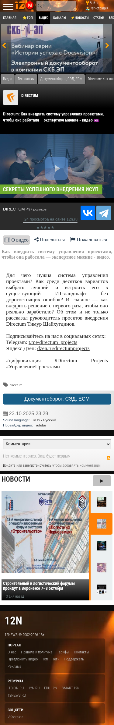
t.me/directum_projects (53, 342)
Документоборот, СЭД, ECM (56, 399)
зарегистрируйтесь (37, 465)
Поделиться (49, 239)
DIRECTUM (29, 95)
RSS (108, 458)
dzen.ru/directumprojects (63, 348)
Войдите (9, 465)
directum (15, 385)
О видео (17, 240)
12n (13, 620)
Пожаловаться (88, 239)
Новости (16, 479)
